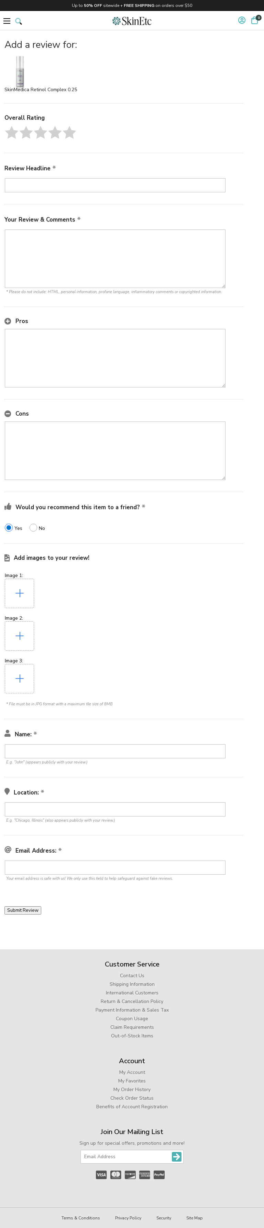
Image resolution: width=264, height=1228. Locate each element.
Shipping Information (132, 984)
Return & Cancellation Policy (132, 1001)
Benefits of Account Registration (132, 1106)
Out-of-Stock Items (132, 1036)
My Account (132, 1072)
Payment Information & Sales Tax (132, 1010)
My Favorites (132, 1081)
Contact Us (132, 975)
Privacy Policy (128, 1218)
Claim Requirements (132, 1027)
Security (163, 1218)
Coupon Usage (132, 1018)
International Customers (132, 993)
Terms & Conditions (81, 1218)
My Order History (132, 1089)
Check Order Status (132, 1098)
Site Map (194, 1218)
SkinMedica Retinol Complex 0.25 (40, 89)
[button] (12, 132)
